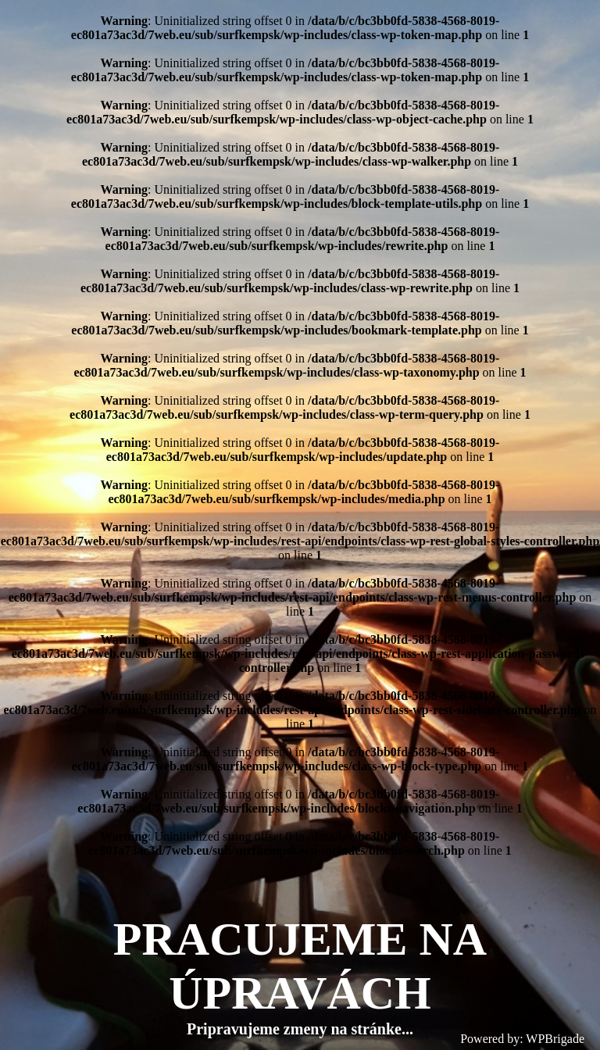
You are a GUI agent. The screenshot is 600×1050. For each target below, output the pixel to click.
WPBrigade (555, 1038)
